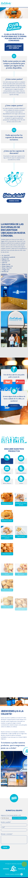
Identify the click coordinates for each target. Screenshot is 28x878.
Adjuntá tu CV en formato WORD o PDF (11, 815)
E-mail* (3, 827)
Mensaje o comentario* (7, 834)
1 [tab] (12, 17)
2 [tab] (16, 17)
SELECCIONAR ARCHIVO (19, 818)
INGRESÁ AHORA (14, 201)
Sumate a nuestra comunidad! (14, 874)
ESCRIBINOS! (14, 405)
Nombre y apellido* (6, 822)
